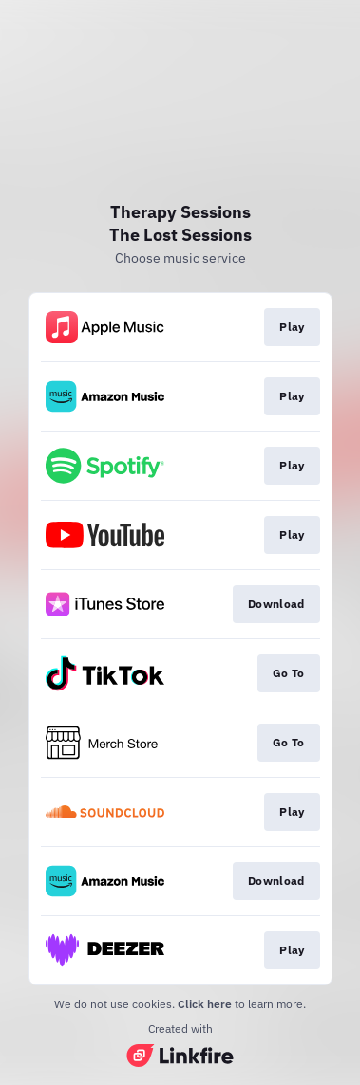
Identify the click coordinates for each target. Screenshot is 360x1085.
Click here (205, 1004)
